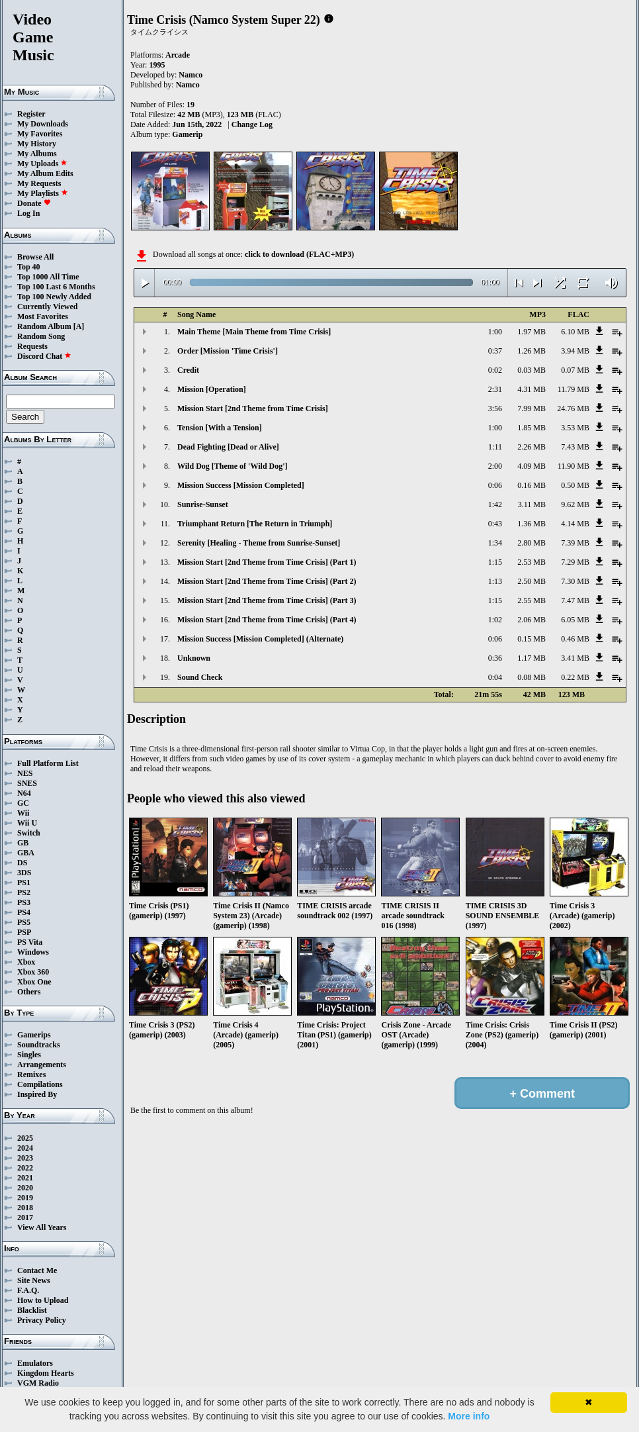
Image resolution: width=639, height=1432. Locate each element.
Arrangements (41, 1064)
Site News (33, 1280)
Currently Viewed (47, 306)
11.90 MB (573, 466)
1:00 (495, 331)
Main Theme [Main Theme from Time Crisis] (254, 331)
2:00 (495, 466)
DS (22, 862)
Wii (23, 813)
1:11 (495, 447)
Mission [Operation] (211, 389)
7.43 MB (575, 447)
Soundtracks (38, 1044)
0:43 (495, 523)
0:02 (495, 370)
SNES (27, 783)
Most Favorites (42, 316)
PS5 (23, 922)
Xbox (26, 962)
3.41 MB (575, 658)
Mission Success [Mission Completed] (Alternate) (260, 639)
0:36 (495, 658)
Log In (28, 213)
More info (469, 1416)
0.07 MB (575, 370)
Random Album (44, 326)
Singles (29, 1054)
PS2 (23, 892)
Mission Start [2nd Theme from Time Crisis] (252, 408)
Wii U (27, 823)
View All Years (41, 1227)
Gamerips (34, 1034)
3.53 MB (575, 427)
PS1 (23, 882)
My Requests (39, 183)
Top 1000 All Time (48, 276)
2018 (25, 1207)
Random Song (41, 336)
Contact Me (37, 1270)
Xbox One (34, 981)
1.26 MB (531, 351)
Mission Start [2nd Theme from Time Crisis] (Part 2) (266, 581)
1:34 (495, 543)
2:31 (495, 389)
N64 (24, 793)
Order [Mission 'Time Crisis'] (227, 351)
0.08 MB (531, 677)
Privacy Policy (41, 1320)
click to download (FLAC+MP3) (299, 254)
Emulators (35, 1363)
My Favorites (39, 133)
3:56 (495, 408)
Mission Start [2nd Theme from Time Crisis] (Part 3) (266, 600)
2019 (25, 1197)
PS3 (23, 902)
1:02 (495, 619)
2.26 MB (531, 447)
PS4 (23, 912)
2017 (25, 1217)
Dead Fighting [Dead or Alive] (228, 447)
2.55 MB (531, 600)
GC (23, 803)
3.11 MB (532, 504)
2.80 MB (531, 543)
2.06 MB (531, 619)
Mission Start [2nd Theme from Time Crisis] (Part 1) (266, 562)
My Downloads (42, 123)
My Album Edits (45, 173)
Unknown (193, 658)
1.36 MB (531, 523)
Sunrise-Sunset (202, 504)
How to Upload (42, 1300)
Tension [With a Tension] (219, 427)
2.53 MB (531, 562)
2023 (25, 1158)
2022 (25, 1167)
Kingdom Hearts (45, 1373)
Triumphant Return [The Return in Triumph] (254, 523)
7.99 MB (531, 408)
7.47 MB (575, 600)
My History (36, 143)
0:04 (495, 677)
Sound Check (199, 677)
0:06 (495, 485)
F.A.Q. (28, 1290)
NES (24, 773)
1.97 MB (531, 331)
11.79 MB (573, 389)
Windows (33, 952)
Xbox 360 (33, 972)
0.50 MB (575, 485)
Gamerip (187, 134)
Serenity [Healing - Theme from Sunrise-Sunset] (258, 543)
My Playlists (42, 193)
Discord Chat (44, 356)
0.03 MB (531, 370)
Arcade (177, 55)
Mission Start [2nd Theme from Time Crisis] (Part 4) (266, 619)
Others (28, 991)
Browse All (35, 257)
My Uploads (42, 163)
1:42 (495, 504)
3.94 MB (575, 351)
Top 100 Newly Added (54, 296)
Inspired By (37, 1094)
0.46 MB (575, 639)
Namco (190, 74)
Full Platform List (48, 763)
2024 (25, 1148)
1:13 (495, 581)
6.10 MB (575, 331)
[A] (79, 326)
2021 (25, 1177)
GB (22, 842)
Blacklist (32, 1310)
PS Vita (29, 942)
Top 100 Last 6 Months (56, 286)
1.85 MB (531, 427)
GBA (25, 852)
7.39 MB (575, 543)
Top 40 (28, 266)
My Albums (37, 153)
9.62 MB (575, 504)
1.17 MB (531, 658)
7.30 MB (575, 581)
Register (31, 114)
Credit (188, 370)
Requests (32, 346)
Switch (28, 832)
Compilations (40, 1084)
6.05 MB (575, 619)
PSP (24, 932)
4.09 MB (531, 466)
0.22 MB (575, 677)
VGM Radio (38, 1383)
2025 (25, 1138)
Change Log (252, 124)
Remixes (31, 1074)
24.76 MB (573, 408)
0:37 (495, 351)
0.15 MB (531, 639)
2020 (25, 1187)
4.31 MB (531, 389)
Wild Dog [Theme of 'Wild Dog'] (232, 466)
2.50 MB (531, 581)
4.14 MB (575, 523)
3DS (24, 872)
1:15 (495, 562)
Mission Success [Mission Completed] (240, 485)
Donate (34, 203)
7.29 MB (575, 562)
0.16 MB (531, 485)
